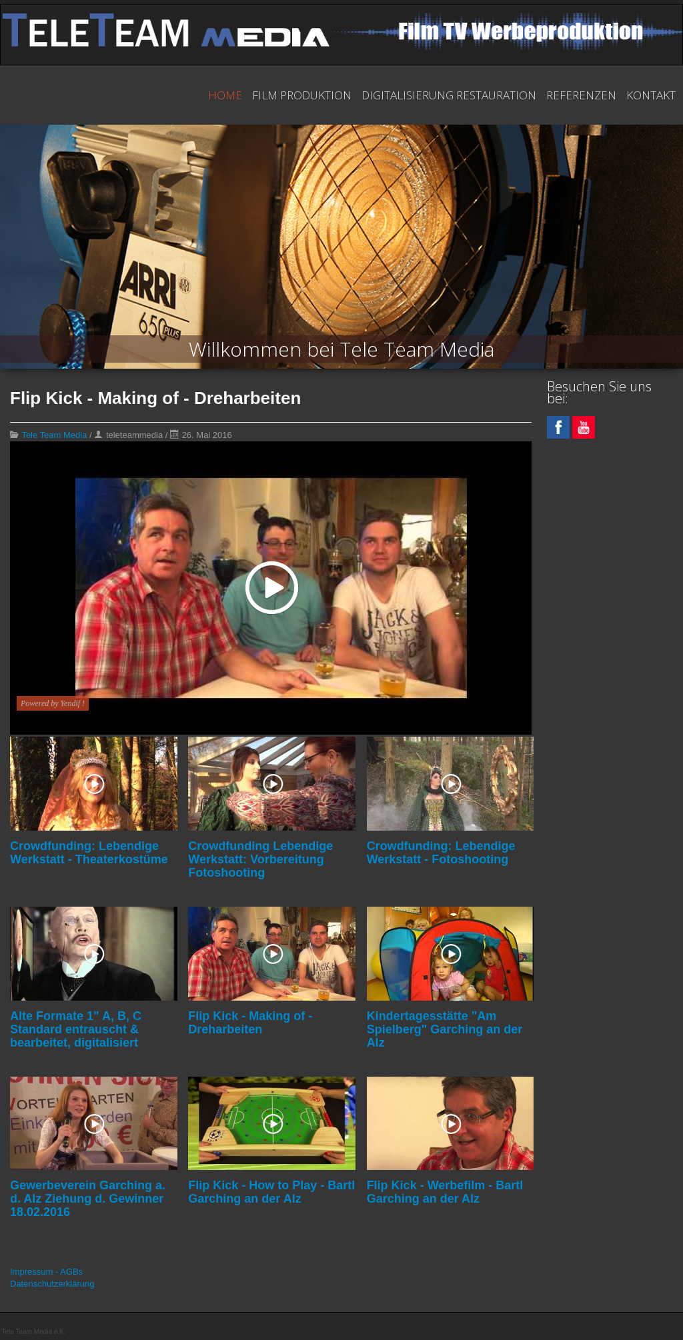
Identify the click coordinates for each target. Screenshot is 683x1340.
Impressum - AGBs (46, 1272)
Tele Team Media (54, 435)
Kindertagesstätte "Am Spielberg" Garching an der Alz (445, 1029)
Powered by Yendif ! (53, 703)
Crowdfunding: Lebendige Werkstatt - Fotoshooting (441, 852)
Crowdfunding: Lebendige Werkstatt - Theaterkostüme (89, 852)
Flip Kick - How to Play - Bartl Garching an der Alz (271, 1192)
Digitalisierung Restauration (449, 95)
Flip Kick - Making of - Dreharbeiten (250, 1022)
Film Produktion (302, 95)
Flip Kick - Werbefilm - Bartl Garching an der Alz (445, 1192)
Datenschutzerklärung (52, 1284)
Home (225, 95)
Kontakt (651, 95)
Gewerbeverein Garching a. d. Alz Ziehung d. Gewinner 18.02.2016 (87, 1199)
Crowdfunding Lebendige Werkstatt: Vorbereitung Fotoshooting (260, 859)
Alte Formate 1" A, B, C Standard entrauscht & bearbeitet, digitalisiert (75, 1029)
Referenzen (581, 95)
